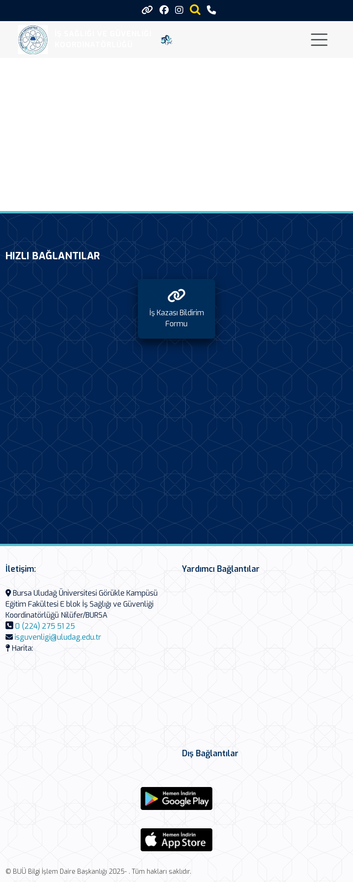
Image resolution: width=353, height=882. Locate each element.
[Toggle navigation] (319, 40)
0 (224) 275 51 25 (45, 626)
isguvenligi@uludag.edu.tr (58, 637)
